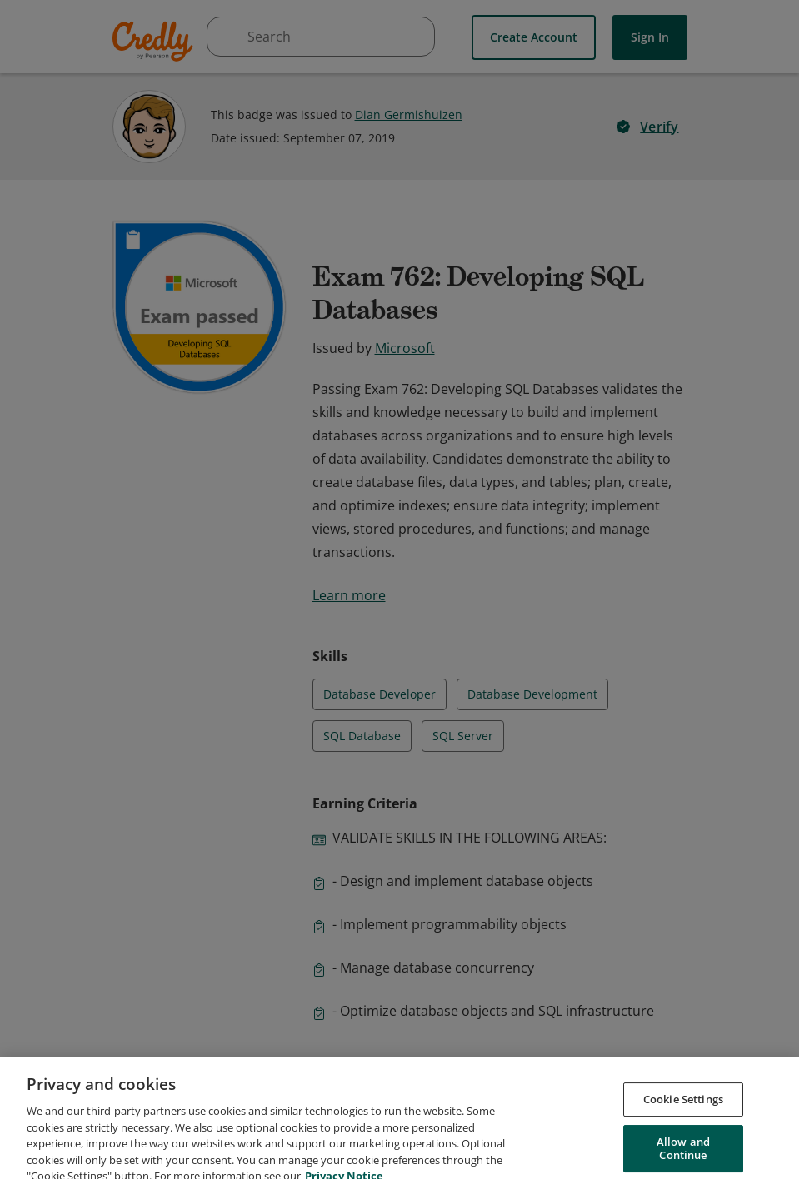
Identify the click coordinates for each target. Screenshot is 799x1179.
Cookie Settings (683, 1116)
